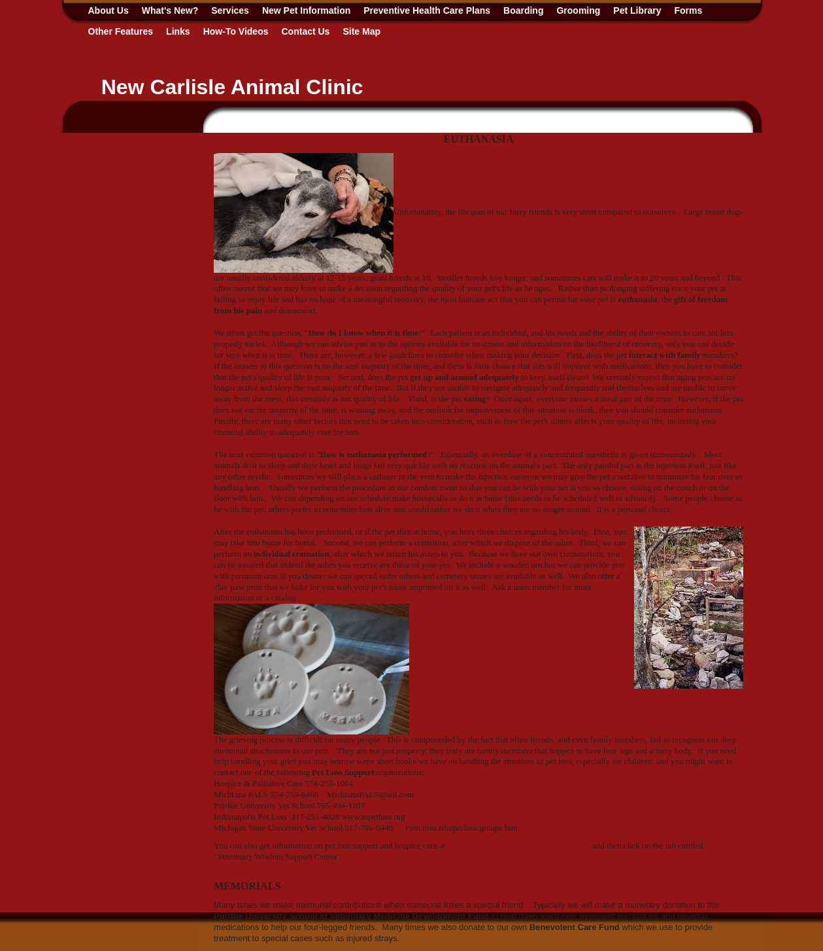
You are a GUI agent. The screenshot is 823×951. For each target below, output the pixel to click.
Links (178, 31)
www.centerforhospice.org (411, 783)
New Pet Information (306, 10)
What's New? (170, 10)
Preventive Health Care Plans (426, 10)
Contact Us (306, 31)
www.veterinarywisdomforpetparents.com (518, 845)
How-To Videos (236, 31)
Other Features (121, 31)
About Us (108, 10)
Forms (689, 10)
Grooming (578, 10)
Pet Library (637, 10)
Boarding (523, 10)
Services (230, 10)
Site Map (361, 31)
